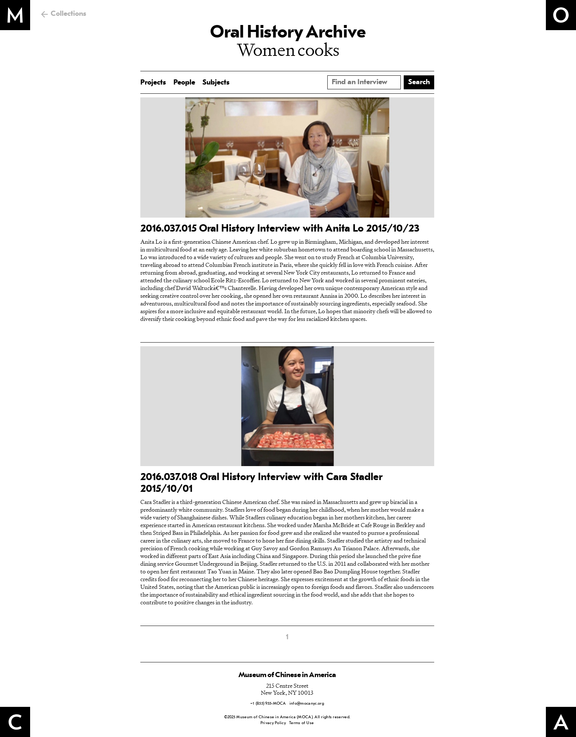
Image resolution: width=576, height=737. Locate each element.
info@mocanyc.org (306, 704)
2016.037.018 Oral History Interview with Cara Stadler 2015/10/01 (261, 483)
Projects (153, 82)
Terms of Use (301, 723)
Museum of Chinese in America (287, 675)
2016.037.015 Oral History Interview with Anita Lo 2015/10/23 (280, 229)
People (184, 82)
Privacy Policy (273, 723)
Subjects (216, 82)
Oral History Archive (288, 33)
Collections (68, 14)
